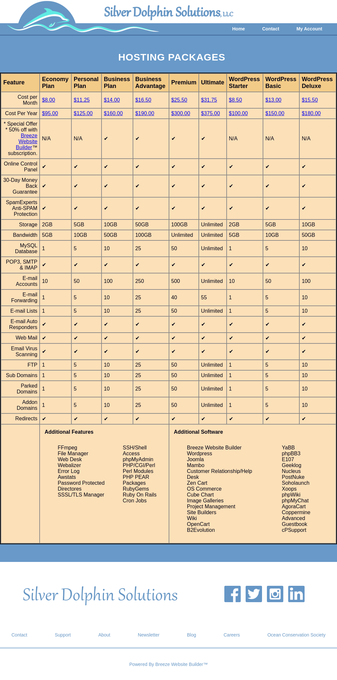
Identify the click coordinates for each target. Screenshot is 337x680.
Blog (191, 634)
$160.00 (113, 113)
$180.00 (311, 113)
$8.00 (48, 100)
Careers (232, 634)
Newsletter (148, 634)
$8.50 (235, 100)
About (104, 634)
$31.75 (209, 100)
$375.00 (210, 113)
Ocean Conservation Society (296, 634)
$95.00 (50, 113)
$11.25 (82, 100)
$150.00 (274, 113)
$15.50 (310, 100)
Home (238, 28)
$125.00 (83, 113)
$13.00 (273, 100)
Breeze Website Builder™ (181, 664)
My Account (309, 28)
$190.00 (144, 113)
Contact (270, 28)
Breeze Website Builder (26, 141)
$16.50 (143, 100)
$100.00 (238, 113)
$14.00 (112, 100)
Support (63, 634)
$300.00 (180, 113)
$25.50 (179, 100)
